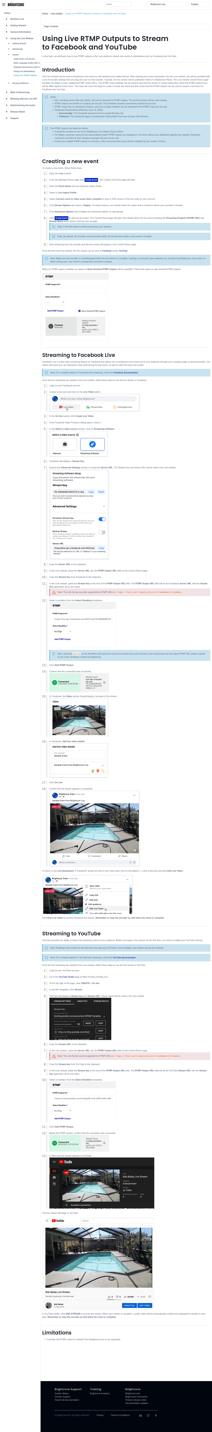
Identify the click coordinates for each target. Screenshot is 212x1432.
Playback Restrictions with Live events (31, 67)
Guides (12, 55)
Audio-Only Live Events (24, 59)
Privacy (100, 1415)
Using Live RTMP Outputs (25, 75)
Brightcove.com (132, 1393)
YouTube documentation (124, 957)
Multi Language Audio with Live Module (31, 63)
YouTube (123, 251)
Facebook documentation (126, 372)
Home (7, 13)
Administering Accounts (19, 105)
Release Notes (14, 112)
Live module (56, 13)
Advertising (14, 49)
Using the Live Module (18, 38)
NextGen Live (14, 19)
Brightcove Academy (100, 1393)
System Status (62, 1393)
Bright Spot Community (136, 1397)
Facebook (107, 251)
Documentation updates (136, 1403)
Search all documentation (67, 1400)
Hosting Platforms (17, 83)
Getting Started (15, 25)
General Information (17, 32)
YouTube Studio (66, 977)
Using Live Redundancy (24, 71)
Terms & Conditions (120, 1415)
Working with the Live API (20, 99)
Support (11, 118)
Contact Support (62, 1397)
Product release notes (135, 1400)
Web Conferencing (16, 92)
